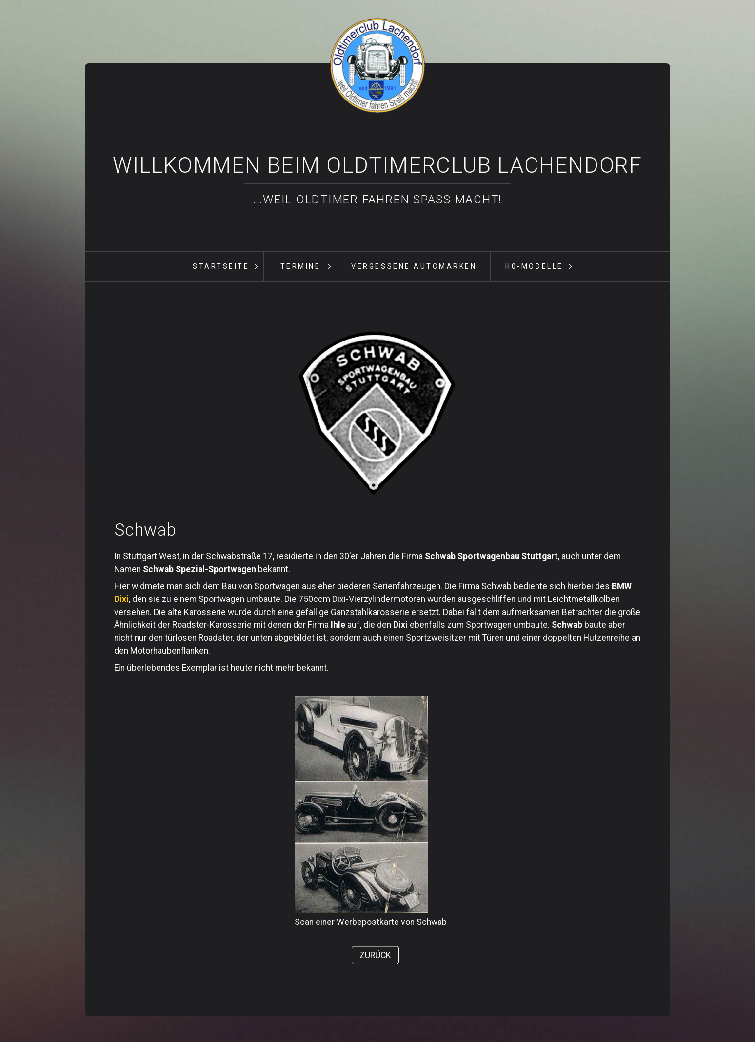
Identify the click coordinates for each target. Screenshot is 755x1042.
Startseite (221, 266)
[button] (375, 955)
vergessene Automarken (414, 266)
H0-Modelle (534, 266)
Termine (300, 266)
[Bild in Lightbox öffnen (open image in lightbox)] (377, 413)
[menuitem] (220, 267)
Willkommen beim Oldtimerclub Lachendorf (377, 165)
